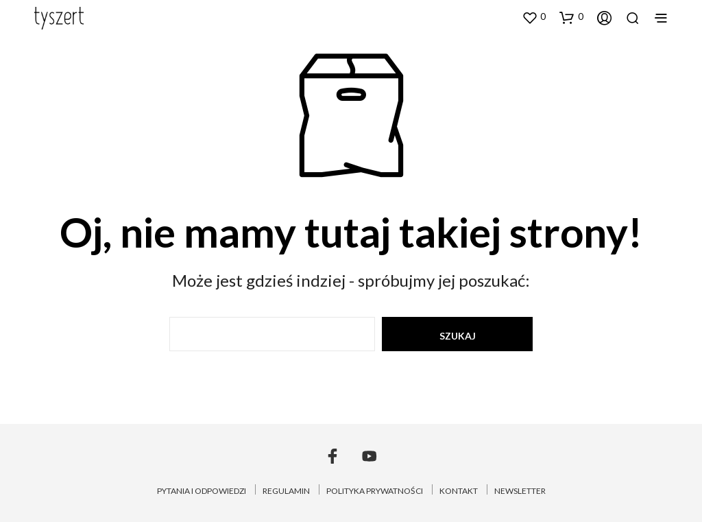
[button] (534, 17)
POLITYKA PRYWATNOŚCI (374, 491)
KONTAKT (458, 491)
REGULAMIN (286, 491)
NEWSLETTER (520, 491)
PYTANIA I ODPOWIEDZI (201, 491)
